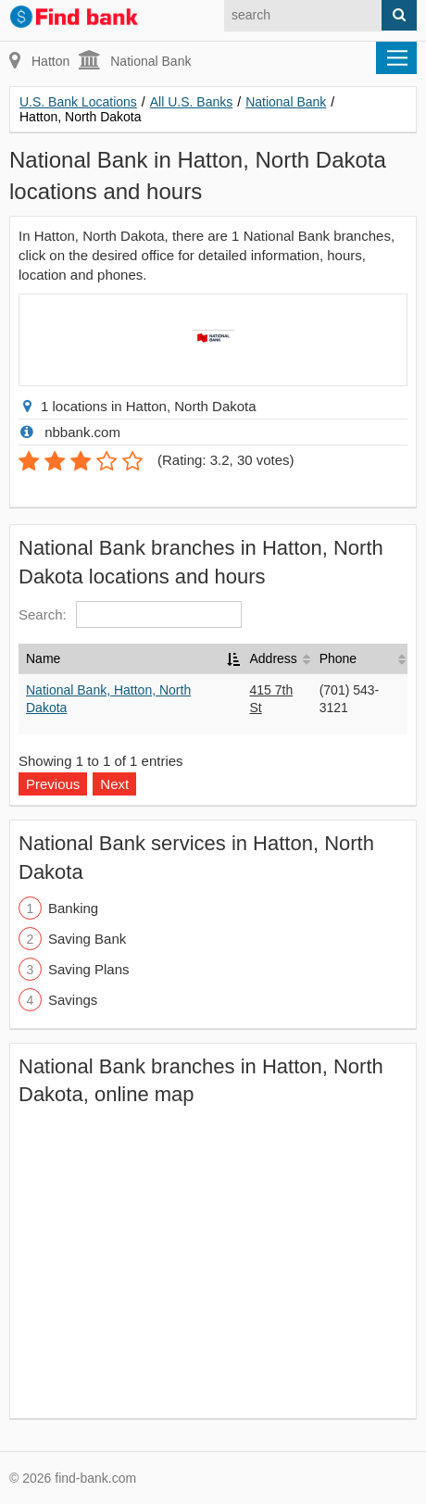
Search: (130, 614)
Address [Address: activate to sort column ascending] (272, 658)
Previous (53, 784)
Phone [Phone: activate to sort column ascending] (338, 658)
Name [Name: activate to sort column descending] (43, 658)
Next (114, 784)
